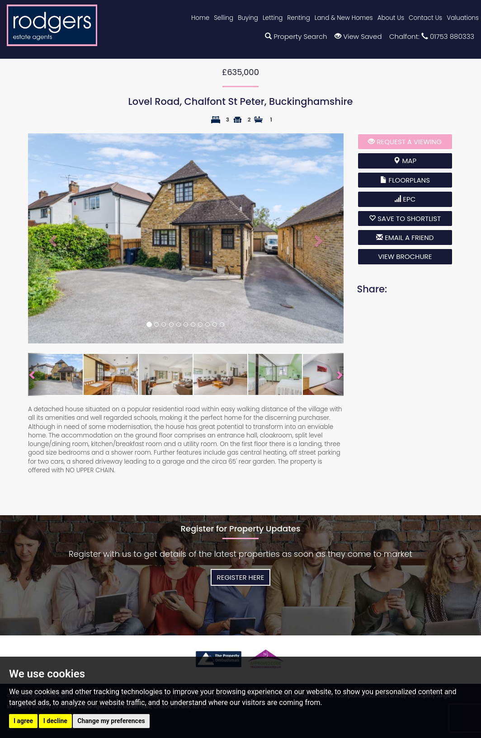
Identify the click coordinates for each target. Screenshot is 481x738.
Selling (223, 18)
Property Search (296, 36)
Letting (273, 18)
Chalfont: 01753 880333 (431, 36)
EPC (404, 199)
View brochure (405, 256)
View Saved (358, 36)
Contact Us (425, 18)
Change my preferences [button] (111, 720)
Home (200, 18)
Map (404, 160)
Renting (298, 18)
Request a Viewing (405, 141)
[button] (51, 238)
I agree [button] (23, 720)
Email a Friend (405, 237)
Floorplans (405, 180)
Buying (248, 18)
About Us (390, 18)
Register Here (240, 577)
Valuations (463, 18)
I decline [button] (55, 720)
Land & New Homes (344, 18)
